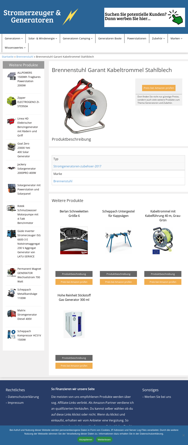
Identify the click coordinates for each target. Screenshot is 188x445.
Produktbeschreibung (74, 274)
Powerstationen (136, 38)
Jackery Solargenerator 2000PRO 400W (26, 169)
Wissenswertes (15, 47)
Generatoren (14, 38)
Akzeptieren (85, 439)
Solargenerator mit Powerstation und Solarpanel (29, 189)
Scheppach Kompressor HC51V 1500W (29, 335)
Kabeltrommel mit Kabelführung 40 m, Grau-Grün (163, 215)
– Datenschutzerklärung (22, 397)
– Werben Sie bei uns (156, 397)
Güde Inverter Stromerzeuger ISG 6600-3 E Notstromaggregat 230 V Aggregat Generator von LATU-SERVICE (29, 243)
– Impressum (15, 403)
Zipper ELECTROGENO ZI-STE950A (28, 102)
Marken (176, 38)
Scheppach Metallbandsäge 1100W (27, 294)
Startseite (8, 56)
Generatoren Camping (78, 38)
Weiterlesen (104, 439)
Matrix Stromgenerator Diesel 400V (27, 315)
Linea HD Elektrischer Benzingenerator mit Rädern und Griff (27, 127)
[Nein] (183, 435)
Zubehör (158, 38)
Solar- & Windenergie (42, 38)
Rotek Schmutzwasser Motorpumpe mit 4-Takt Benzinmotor (27, 214)
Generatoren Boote (110, 38)
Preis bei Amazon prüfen (159, 88)
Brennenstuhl (24, 56)
